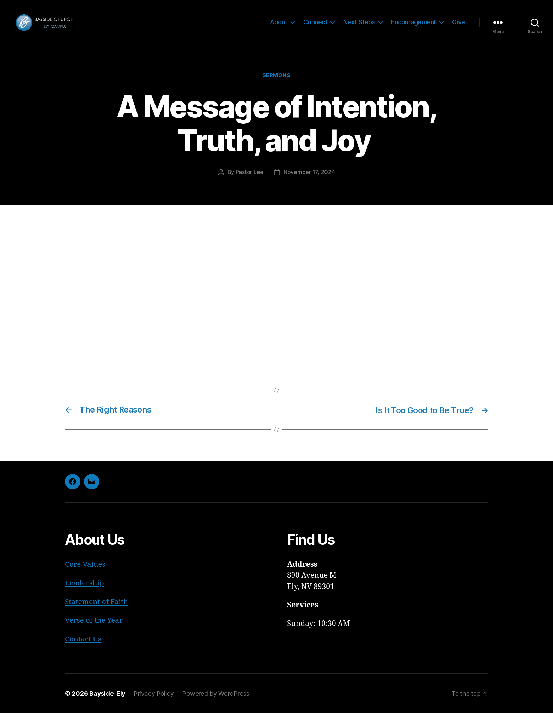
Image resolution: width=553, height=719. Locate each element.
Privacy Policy (154, 699)
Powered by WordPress (216, 699)
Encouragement (413, 25)
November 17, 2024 (309, 179)
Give (458, 25)
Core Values (85, 571)
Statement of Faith (97, 608)
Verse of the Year (94, 626)
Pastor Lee (249, 179)
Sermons (276, 83)
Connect (315, 25)
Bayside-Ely (107, 699)
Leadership (85, 589)
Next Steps (359, 25)
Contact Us (83, 645)
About (278, 25)
